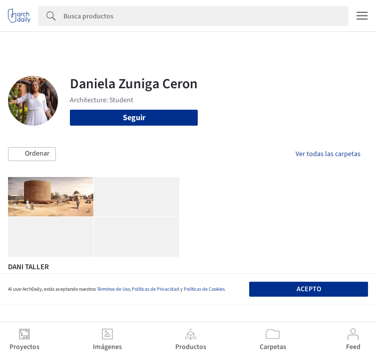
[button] (32, 154)
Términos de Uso (113, 289)
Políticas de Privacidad (155, 289)
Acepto (309, 289)
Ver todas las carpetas (328, 154)
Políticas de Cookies (204, 289)
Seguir (134, 117)
